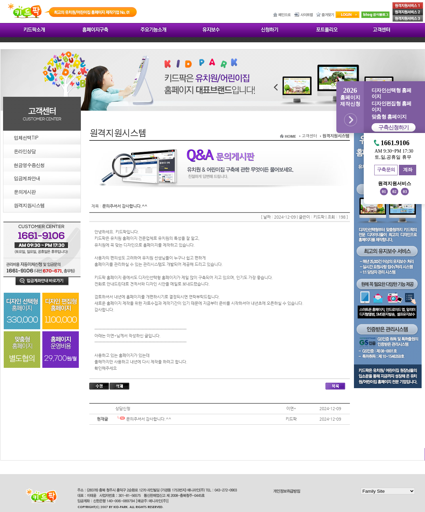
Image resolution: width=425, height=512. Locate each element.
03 (405, 191)
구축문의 (386, 169)
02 (395, 191)
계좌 (407, 169)
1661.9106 (395, 143)
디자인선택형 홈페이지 (391, 93)
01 (384, 191)
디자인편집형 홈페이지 (391, 106)
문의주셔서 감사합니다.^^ (143, 419)
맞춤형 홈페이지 (389, 116)
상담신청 (122, 408)
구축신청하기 (393, 127)
